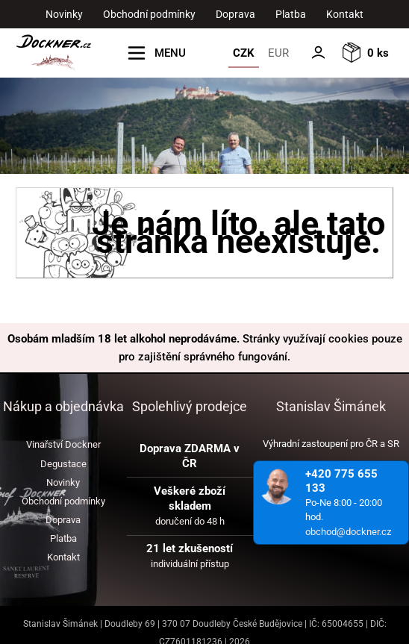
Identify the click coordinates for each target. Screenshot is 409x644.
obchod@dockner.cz (348, 531)
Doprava (235, 14)
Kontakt (344, 14)
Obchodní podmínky (149, 14)
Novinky (64, 14)
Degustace (63, 463)
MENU (170, 53)
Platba (290, 14)
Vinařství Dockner (63, 444)
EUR (278, 53)
